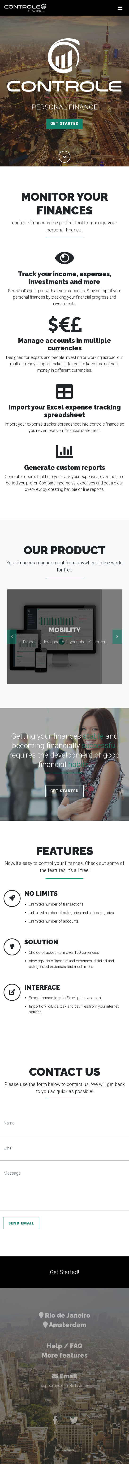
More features (65, 1355)
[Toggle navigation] (120, 8)
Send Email (21, 1223)
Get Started (64, 123)
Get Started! (64, 1272)
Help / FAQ (64, 1346)
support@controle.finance (64, 1385)
